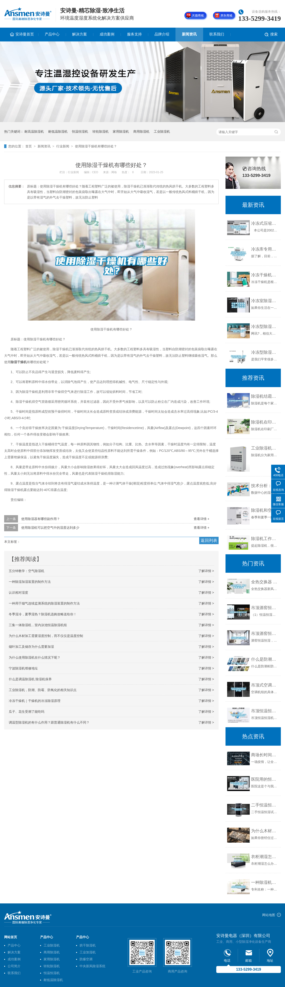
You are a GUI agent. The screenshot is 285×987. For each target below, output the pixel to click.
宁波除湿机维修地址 (23, 668)
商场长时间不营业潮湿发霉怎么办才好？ (265, 755)
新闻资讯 (189, 34)
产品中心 (52, 34)
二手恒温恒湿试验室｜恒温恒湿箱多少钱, (265, 805)
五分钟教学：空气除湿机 (26, 571)
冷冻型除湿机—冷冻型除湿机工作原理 (265, 326)
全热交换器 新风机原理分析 (265, 582)
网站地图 (268, 915)
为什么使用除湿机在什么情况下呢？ (34, 657)
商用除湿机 (141, 131)
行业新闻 (62, 146)
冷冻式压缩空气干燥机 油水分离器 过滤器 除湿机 (265, 223)
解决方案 (79, 34)
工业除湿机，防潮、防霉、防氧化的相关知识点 (43, 690)
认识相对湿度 (18, 592)
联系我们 (216, 34)
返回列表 (209, 540)
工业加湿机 (88, 952)
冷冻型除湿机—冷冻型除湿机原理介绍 (265, 352)
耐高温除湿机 (34, 131)
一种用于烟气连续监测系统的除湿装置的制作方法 (44, 603)
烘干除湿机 (88, 945)
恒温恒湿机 (80, 131)
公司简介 (14, 966)
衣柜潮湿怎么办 (265, 856)
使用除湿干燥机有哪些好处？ (96, 146)
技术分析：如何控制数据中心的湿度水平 (265, 485)
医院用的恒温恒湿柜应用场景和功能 (265, 779)
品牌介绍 (161, 34)
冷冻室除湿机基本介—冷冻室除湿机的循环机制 (265, 300)
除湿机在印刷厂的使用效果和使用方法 (265, 422)
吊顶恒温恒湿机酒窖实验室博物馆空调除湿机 (265, 711)
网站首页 (10, 937)
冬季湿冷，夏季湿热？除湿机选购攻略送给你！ (43, 614)
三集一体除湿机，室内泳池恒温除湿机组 (38, 625)
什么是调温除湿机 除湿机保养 (30, 679)
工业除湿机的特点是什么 (265, 448)
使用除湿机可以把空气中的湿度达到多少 (50, 527)
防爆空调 (86, 959)
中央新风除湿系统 (92, 966)
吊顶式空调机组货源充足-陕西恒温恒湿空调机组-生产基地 (265, 685)
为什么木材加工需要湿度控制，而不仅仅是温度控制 (46, 636)
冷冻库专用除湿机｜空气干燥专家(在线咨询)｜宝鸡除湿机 (265, 249)
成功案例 (107, 34)
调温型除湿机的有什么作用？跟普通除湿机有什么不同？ (49, 722)
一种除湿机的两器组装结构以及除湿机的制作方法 (265, 882)
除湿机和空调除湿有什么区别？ (265, 510)
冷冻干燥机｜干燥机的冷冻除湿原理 (34, 701)
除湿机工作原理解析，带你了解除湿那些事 (265, 538)
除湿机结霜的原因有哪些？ (265, 396)
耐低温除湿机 (58, 131)
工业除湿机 (162, 131)
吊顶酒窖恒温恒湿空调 (265, 607)
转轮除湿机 (100, 131)
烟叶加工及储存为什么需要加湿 (31, 646)
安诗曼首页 (24, 34)
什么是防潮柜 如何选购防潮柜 (265, 659)
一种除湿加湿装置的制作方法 (30, 582)
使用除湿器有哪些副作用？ (40, 519)
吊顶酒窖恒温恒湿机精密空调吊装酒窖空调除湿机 (265, 633)
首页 (28, 146)
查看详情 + (201, 519)
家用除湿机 (121, 131)
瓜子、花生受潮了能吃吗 (26, 711)
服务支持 (134, 34)
